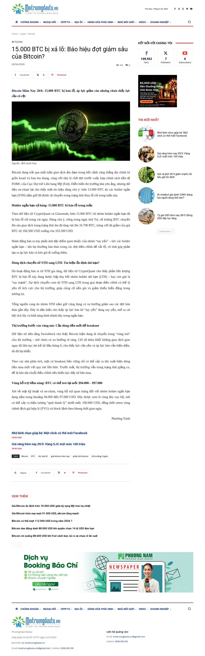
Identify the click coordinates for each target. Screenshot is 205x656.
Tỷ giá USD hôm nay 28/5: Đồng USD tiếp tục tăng (174, 217)
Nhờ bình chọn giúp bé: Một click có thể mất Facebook (49, 433)
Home (15, 33)
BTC (33, 456)
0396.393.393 (67, 648)
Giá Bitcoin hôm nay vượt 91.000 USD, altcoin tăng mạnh (45, 513)
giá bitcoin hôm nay (60, 456)
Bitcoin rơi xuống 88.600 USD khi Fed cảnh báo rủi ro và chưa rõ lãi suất (54, 535)
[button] (189, 22)
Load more (165, 231)
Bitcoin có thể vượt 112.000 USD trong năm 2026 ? (42, 520)
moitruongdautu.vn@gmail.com (34, 648)
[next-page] (19, 545)
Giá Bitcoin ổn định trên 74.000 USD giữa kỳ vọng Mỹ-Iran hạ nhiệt (51, 505)
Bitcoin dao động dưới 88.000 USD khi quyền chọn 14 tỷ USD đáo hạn (53, 528)
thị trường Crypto (100, 456)
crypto (23, 33)
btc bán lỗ (43, 456)
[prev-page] (14, 545)
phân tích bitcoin (80, 456)
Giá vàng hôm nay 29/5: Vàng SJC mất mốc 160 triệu (48, 444)
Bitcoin (31, 33)
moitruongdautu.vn (35, 642)
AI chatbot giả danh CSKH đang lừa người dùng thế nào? (174, 196)
